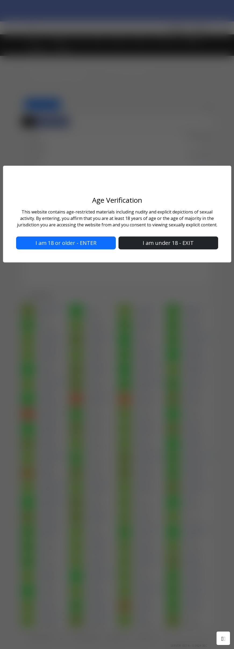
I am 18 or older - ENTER (65, 242)
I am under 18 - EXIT (168, 242)
